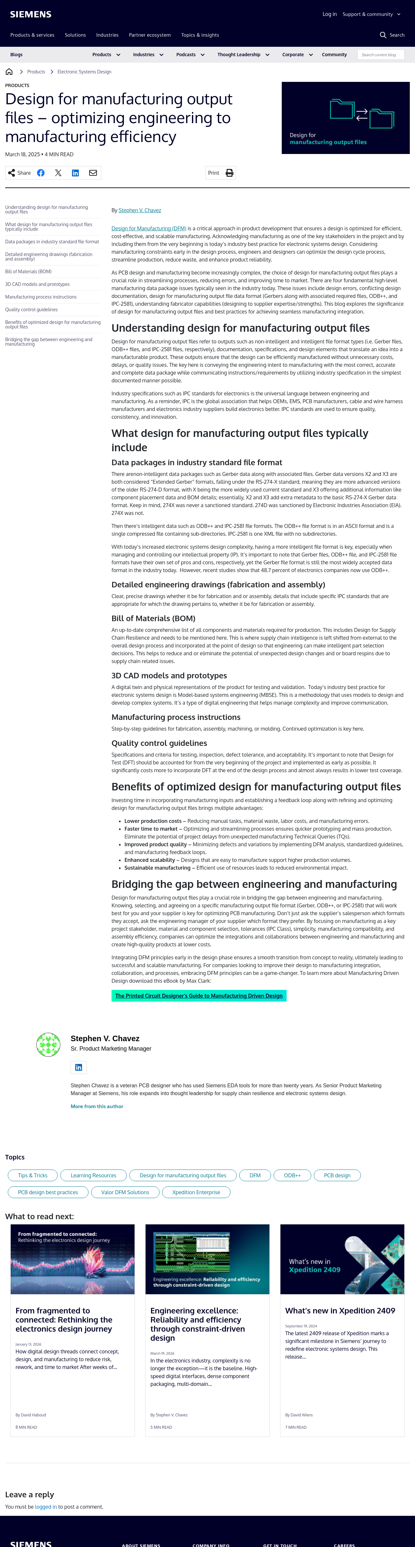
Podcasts (186, 54)
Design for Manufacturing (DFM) (149, 228)
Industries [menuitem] (107, 35)
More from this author (97, 1106)
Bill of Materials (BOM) (28, 271)
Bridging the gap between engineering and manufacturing (48, 342)
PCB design (337, 1175)
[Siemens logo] (30, 14)
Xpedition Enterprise (196, 1192)
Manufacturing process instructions (41, 297)
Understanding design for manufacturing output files (46, 209)
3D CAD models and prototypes (37, 284)
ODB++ (292, 1175)
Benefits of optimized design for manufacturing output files (53, 324)
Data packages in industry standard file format (52, 241)
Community (334, 54)
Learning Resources (93, 1175)
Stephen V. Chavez (140, 210)
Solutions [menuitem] (75, 35)
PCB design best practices (48, 1192)
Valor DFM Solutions (125, 1192)
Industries (143, 54)
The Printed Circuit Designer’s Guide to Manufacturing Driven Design (199, 995)
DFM (255, 1175)
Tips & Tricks (32, 1175)
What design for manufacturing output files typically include (48, 227)
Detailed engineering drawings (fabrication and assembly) (48, 256)
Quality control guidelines (31, 309)
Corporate (293, 54)
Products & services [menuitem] (32, 35)
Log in (330, 14)
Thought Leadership (239, 54)
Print (213, 173)
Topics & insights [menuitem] (200, 35)
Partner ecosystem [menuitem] (150, 35)
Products (101, 54)
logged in (46, 1506)
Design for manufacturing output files (183, 1175)
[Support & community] (372, 14)
